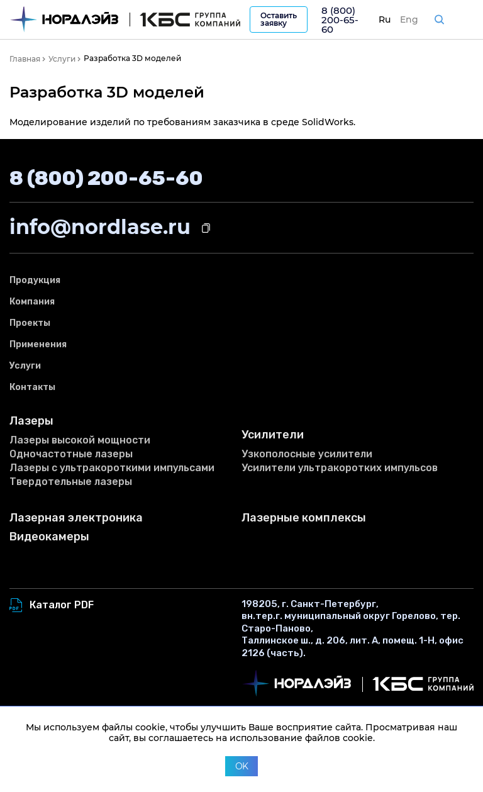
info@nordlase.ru (100, 227)
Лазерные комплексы (304, 518)
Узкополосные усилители (307, 454)
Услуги (25, 365)
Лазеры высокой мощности (79, 440)
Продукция (34, 280)
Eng (409, 19)
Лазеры (31, 421)
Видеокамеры (49, 537)
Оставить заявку (278, 19)
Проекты (29, 323)
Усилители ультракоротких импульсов (340, 468)
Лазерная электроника (76, 518)
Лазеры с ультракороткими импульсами (111, 468)
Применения (38, 344)
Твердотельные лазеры (70, 482)
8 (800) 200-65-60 (339, 20)
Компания (32, 301)
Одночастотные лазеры (71, 454)
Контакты (32, 387)
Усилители (273, 435)
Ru (385, 19)
